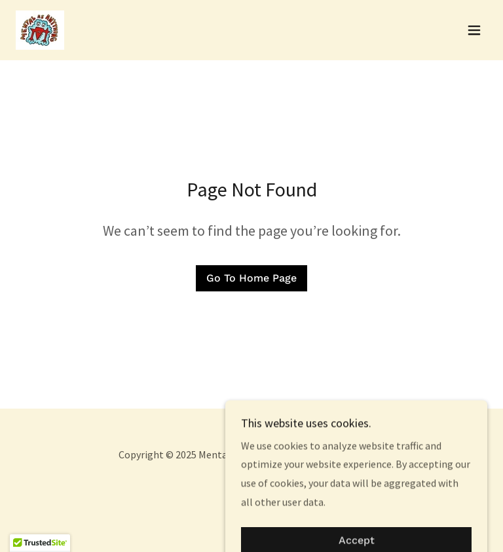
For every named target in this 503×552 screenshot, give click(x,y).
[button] (474, 30)
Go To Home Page (251, 278)
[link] (40, 30)
